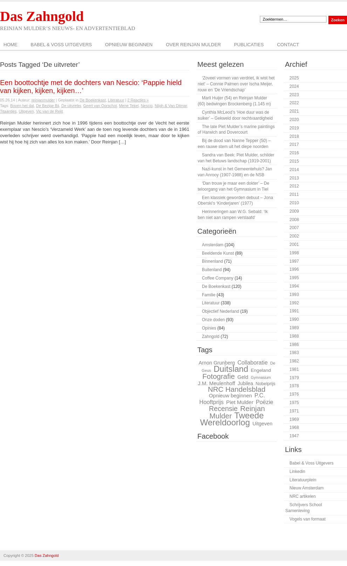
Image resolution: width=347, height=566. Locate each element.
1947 (294, 435)
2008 (294, 219)
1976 (294, 394)
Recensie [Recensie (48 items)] (223, 408)
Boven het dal (22, 106)
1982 (294, 361)
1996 (294, 269)
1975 (294, 402)
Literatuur (116, 100)
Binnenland (212, 261)
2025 (294, 78)
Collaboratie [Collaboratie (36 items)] (252, 362)
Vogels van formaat (308, 519)
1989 (294, 327)
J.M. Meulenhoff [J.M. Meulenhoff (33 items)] (216, 383)
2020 (294, 119)
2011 (294, 194)
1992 (294, 302)
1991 (294, 311)
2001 (294, 244)
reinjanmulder (43, 100)
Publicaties (249, 44)
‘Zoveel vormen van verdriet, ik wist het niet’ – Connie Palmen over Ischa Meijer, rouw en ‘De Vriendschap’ (236, 84)
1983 (294, 352)
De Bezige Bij (47, 106)
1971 (294, 411)
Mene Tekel (128, 106)
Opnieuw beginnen (129, 44)
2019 (294, 128)
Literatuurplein (303, 479)
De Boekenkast (93, 100)
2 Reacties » (138, 100)
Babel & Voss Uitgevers (61, 44)
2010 (294, 202)
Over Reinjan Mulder (193, 44)
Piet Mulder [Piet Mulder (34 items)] (239, 402)
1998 (294, 252)
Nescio (147, 106)
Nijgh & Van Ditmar (171, 106)
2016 (294, 152)
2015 (294, 161)
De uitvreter (71, 106)
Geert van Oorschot (100, 106)
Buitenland (212, 269)
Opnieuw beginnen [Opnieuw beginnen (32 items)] (230, 395)
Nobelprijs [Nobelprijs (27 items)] (265, 383)
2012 (294, 186)
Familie (209, 294)
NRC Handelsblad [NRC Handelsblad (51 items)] (236, 389)
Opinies (209, 328)
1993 (294, 294)
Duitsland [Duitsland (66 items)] (230, 369)
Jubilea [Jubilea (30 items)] (245, 383)
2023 (294, 94)
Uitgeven (26, 111)
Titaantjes (8, 111)
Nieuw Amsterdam (307, 488)
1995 (294, 277)
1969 (294, 419)
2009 (294, 211)
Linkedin (297, 471)
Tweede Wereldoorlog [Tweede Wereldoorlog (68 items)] (232, 419)
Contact (288, 44)
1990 (294, 319)
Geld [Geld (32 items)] (242, 377)
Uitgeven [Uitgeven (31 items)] (262, 423)
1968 (294, 427)
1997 (294, 261)
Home (11, 44)
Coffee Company (217, 278)
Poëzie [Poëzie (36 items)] (264, 402)
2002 (294, 236)
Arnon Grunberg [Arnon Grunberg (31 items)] (217, 363)
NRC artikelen (303, 496)
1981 (294, 369)
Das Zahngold (42, 16)
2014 (294, 169)
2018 (294, 136)
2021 (294, 111)
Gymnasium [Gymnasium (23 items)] (261, 377)
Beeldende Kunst (218, 253)
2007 (294, 227)
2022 (294, 102)
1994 (294, 286)
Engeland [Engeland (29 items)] (261, 370)
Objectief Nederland (220, 311)
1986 (294, 344)
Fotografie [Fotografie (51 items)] (218, 376)
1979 (294, 377)
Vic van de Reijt (49, 111)
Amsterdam (212, 244)
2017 (294, 144)
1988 (294, 336)
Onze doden (213, 319)
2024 (294, 86)
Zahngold (210, 336)
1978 (294, 385)
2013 (294, 178)
